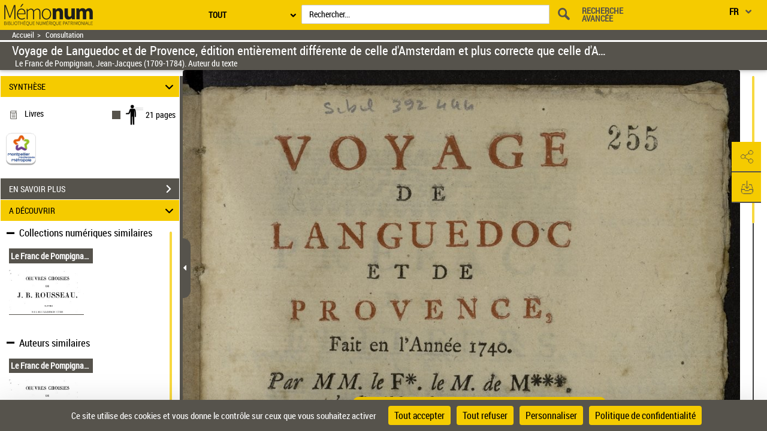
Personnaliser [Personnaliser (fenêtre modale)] (551, 415)
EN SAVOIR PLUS (94, 189)
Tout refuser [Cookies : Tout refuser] (485, 415)
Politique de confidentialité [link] (645, 415)
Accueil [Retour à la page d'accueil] (23, 35)
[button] (746, 157)
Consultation (64, 35)
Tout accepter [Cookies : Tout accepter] (419, 415)
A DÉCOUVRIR (93, 210)
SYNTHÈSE (93, 86)
